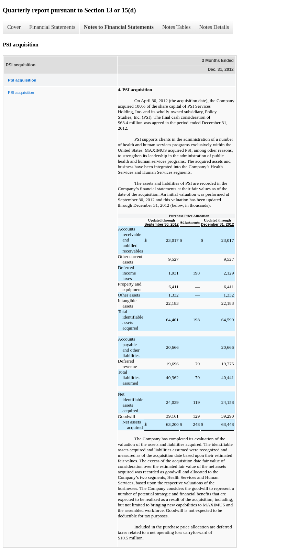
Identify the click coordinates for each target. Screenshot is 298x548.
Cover (14, 27)
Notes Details (214, 27)
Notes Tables (176, 27)
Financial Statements (52, 27)
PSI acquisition (21, 92)
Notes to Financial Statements (119, 27)
